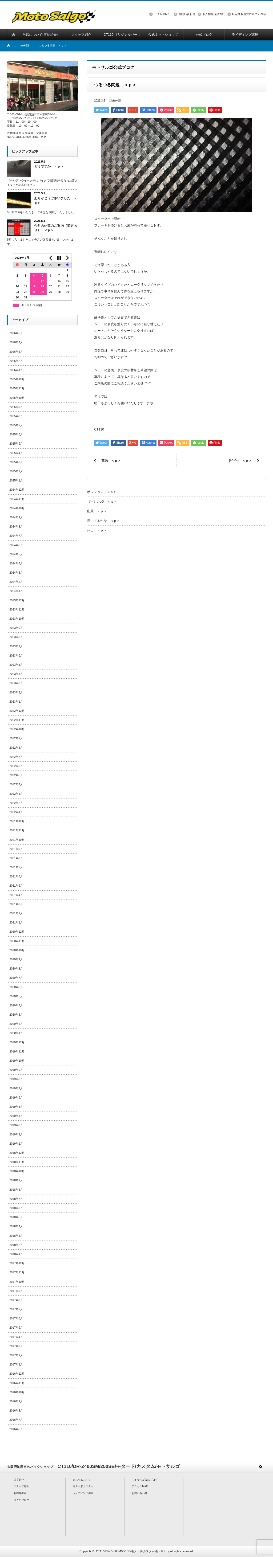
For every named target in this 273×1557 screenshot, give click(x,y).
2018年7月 (16, 1199)
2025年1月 (16, 480)
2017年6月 (16, 1318)
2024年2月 (16, 581)
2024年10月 (16, 508)
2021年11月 (16, 830)
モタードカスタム (83, 1486)
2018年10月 (16, 1171)
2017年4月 (16, 1337)
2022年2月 (16, 803)
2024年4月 (16, 563)
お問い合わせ (186, 14)
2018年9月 (16, 1180)
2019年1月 (16, 1143)
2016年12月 (16, 1373)
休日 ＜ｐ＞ (97, 530)
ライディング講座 (83, 1493)
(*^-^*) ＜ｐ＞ (240, 460)
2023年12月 (16, 600)
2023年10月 (16, 618)
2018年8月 (16, 1189)
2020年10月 (16, 950)
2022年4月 (16, 784)
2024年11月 (16, 499)
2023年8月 (16, 637)
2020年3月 (16, 1014)
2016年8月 (16, 1410)
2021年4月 (16, 895)
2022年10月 (16, 729)
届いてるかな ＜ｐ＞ (103, 521)
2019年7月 (16, 1088)
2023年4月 (16, 674)
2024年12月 (16, 489)
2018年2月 (16, 1245)
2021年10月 (16, 839)
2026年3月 (16, 351)
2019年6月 (16, 1097)
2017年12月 (16, 1263)
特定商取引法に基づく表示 (249, 14)
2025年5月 (16, 443)
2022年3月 (16, 793)
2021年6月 (16, 876)
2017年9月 (16, 1291)
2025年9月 (16, 407)
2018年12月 (16, 1152)
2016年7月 (16, 1419)
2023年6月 (16, 655)
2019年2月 (16, 1134)
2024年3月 (16, 572)
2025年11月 (16, 388)
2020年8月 (16, 968)
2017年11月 (16, 1272)
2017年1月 (16, 1364)
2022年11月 (16, 720)
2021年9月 (16, 849)
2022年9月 (16, 738)
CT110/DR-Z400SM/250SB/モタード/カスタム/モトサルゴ (132, 1551)
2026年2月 (16, 361)
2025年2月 (16, 471)
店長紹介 (19, 1479)
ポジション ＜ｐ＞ (102, 492)
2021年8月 (16, 858)
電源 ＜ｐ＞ (111, 460)
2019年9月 (16, 1070)
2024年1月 (16, 591)
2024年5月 (16, 554)
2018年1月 (16, 1254)
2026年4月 (16, 342)
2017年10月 (16, 1281)
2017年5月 (16, 1327)
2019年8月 (16, 1079)
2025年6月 (16, 434)
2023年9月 (16, 628)
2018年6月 (16, 1208)
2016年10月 (16, 1392)
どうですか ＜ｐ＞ (49, 166)
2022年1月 (16, 812)
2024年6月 (16, 545)
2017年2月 (16, 1355)
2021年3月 (16, 904)
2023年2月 (16, 692)
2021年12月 (16, 821)
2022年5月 (16, 775)
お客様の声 (20, 1493)
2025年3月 (16, 462)
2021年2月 (16, 913)
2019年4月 (16, 1116)
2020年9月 (16, 959)
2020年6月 (16, 987)
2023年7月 (16, 646)
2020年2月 (16, 1023)
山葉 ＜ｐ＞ (97, 511)
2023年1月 (16, 701)
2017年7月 (16, 1309)
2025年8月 (16, 416)
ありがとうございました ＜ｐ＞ (55, 200)
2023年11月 (16, 609)
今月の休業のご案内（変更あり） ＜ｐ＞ (55, 228)
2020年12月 (16, 931)
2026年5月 (16, 333)
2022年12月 (16, 710)
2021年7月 (16, 867)
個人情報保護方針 (213, 14)
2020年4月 (16, 1005)
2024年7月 (16, 535)
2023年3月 (16, 683)
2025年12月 (16, 379)
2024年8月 (16, 526)
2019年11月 (16, 1051)
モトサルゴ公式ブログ (145, 1479)
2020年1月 (16, 1033)
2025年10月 (16, 397)
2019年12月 (16, 1042)
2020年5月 (16, 996)
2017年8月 (16, 1300)
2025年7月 (16, 425)
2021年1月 (16, 922)
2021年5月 (16, 885)
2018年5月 (16, 1217)
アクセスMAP (162, 14)
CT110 (99, 429)
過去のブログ (21, 1499)
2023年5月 (16, 664)
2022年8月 (16, 747)
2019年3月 (16, 1125)
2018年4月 (16, 1226)
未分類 (24, 45)
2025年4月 (16, 453)
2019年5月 (16, 1106)
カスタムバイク (82, 1479)
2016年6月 (16, 1429)
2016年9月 (16, 1401)
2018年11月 (16, 1162)
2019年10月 (16, 1060)
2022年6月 (16, 766)
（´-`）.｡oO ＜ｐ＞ (102, 501)
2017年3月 (16, 1346)
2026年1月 (16, 370)
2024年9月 (16, 517)
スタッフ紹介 (21, 1486)
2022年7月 (16, 757)
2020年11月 (16, 941)
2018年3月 (16, 1235)
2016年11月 (16, 1383)
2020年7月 (16, 977)
